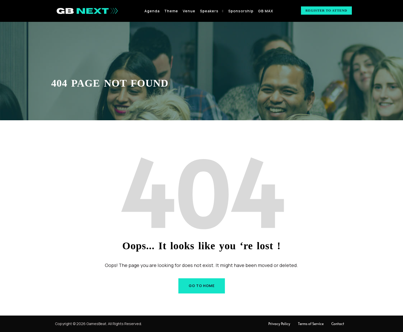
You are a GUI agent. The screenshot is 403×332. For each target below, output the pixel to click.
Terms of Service (311, 323)
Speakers (209, 10)
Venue (189, 10)
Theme (171, 10)
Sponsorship (240, 10)
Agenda (152, 10)
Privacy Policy (279, 323)
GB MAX (265, 10)
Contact (337, 323)
